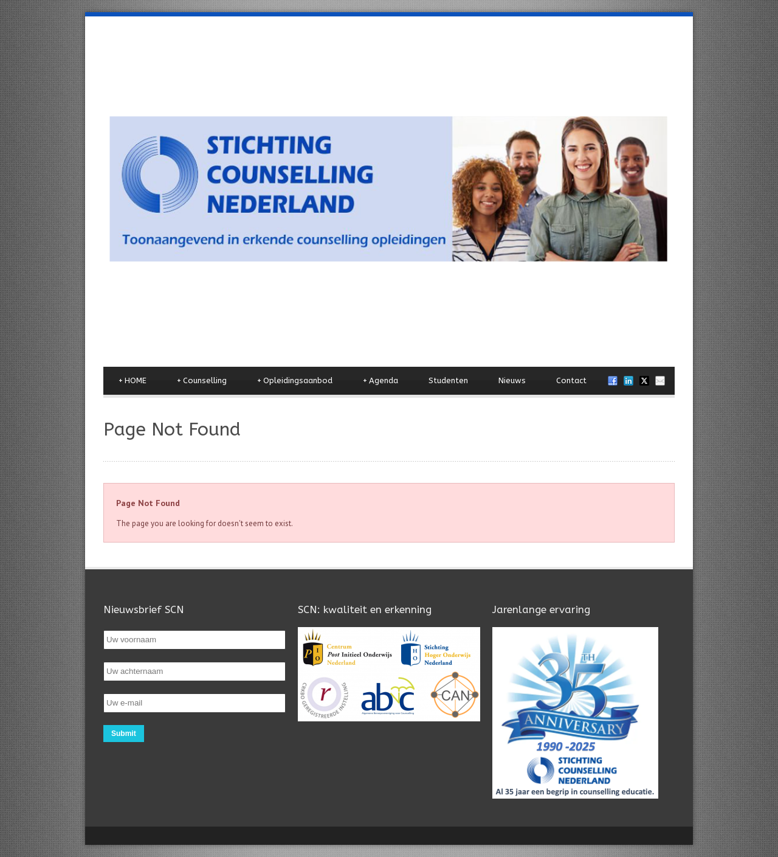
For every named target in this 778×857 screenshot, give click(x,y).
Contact (571, 380)
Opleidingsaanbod (294, 380)
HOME (132, 380)
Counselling (202, 380)
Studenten (448, 380)
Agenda (380, 380)
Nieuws (512, 380)
